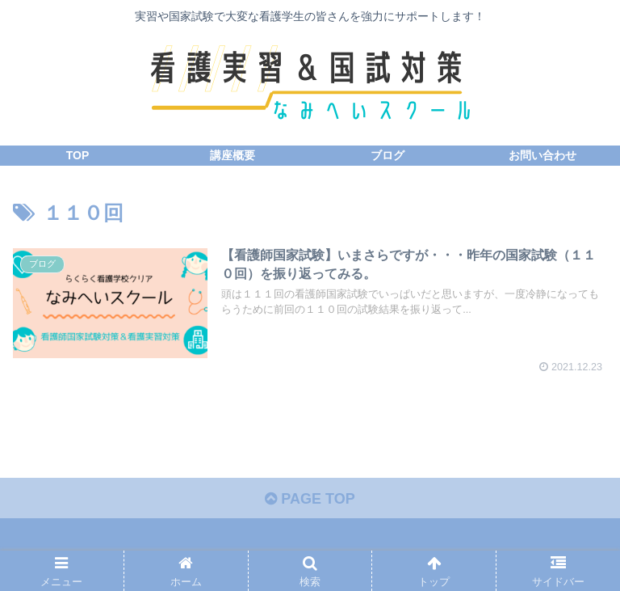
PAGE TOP (309, 499)
